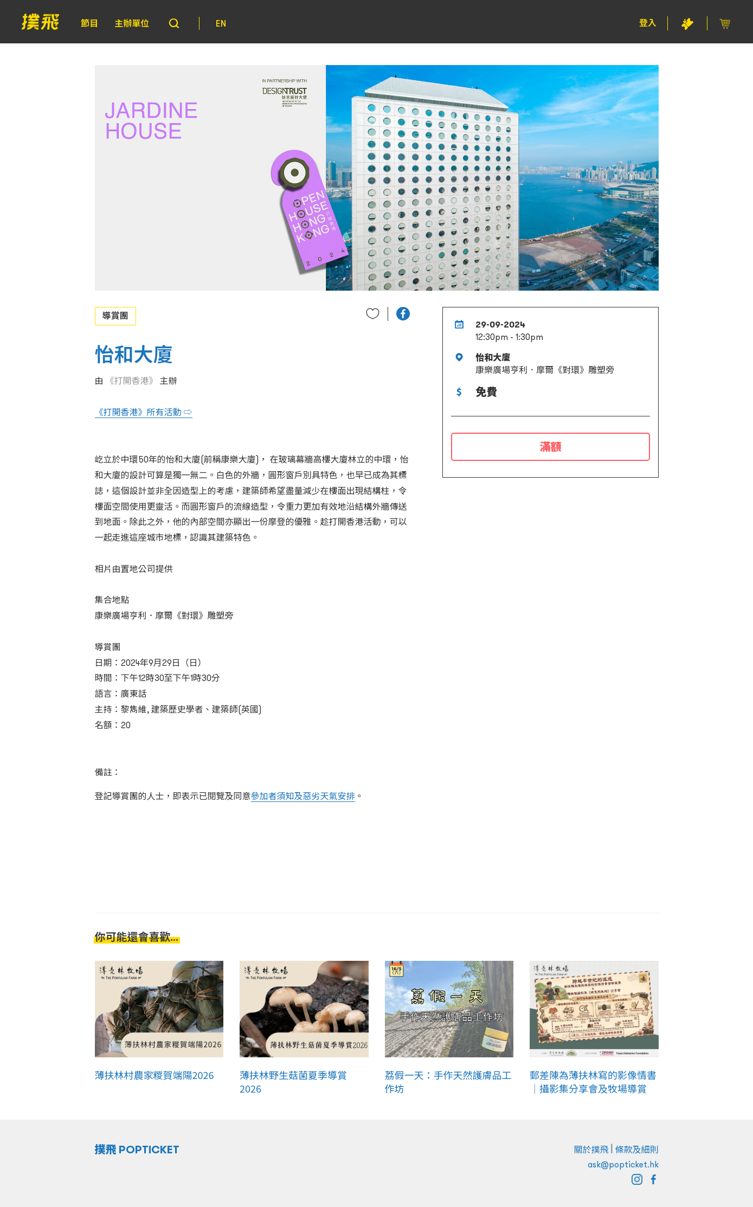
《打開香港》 (132, 380)
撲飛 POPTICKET (137, 1149)
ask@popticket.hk (623, 1164)
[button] (403, 313)
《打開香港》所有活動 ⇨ (143, 412)
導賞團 (115, 315)
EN (221, 23)
